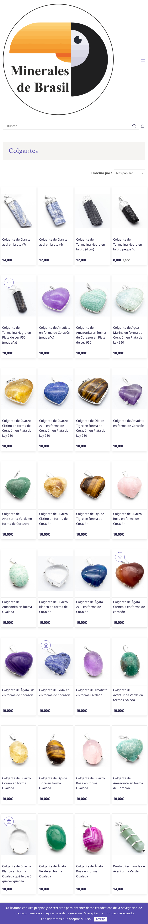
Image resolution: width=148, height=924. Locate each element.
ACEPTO (100, 919)
